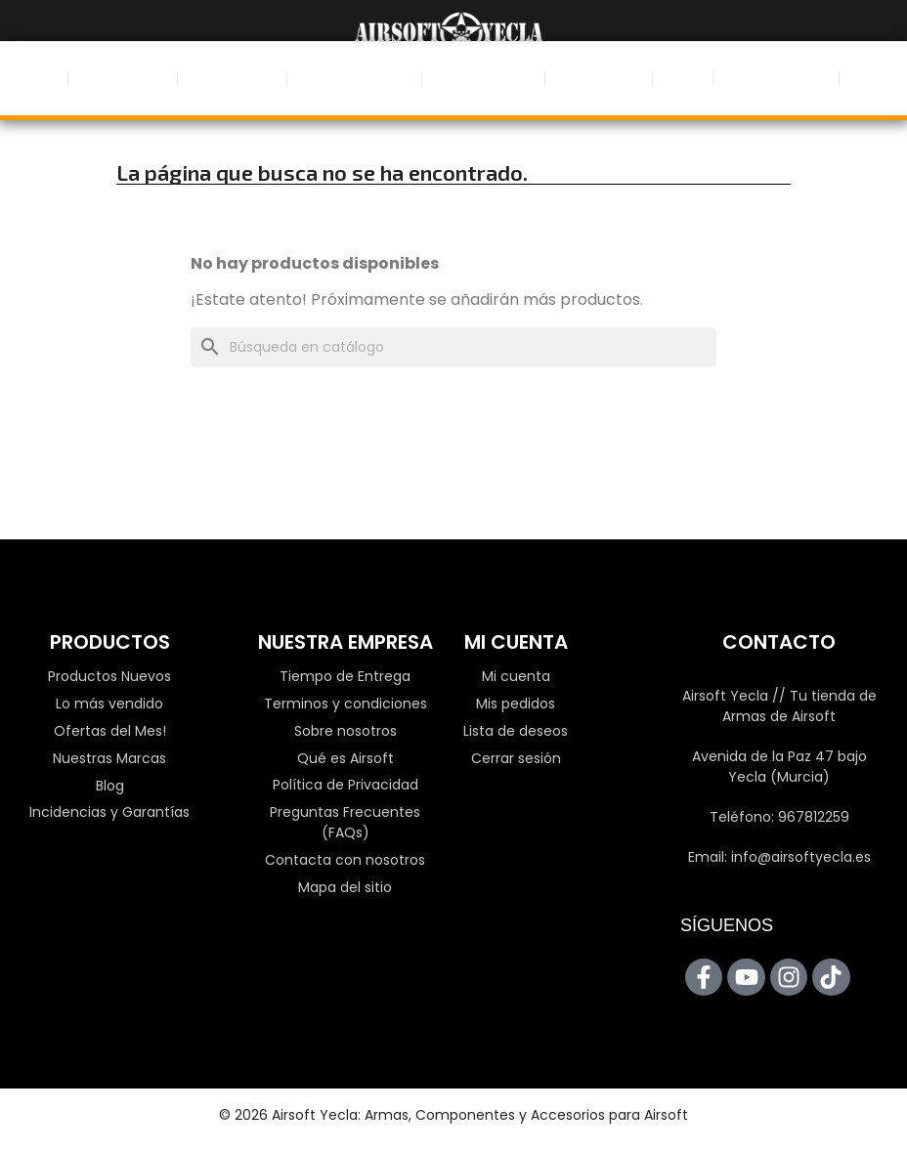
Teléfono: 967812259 (779, 817)
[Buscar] (453, 347)
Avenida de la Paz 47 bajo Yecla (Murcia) (779, 767)
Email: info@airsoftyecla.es (779, 857)
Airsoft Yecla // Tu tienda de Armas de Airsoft (779, 706)
